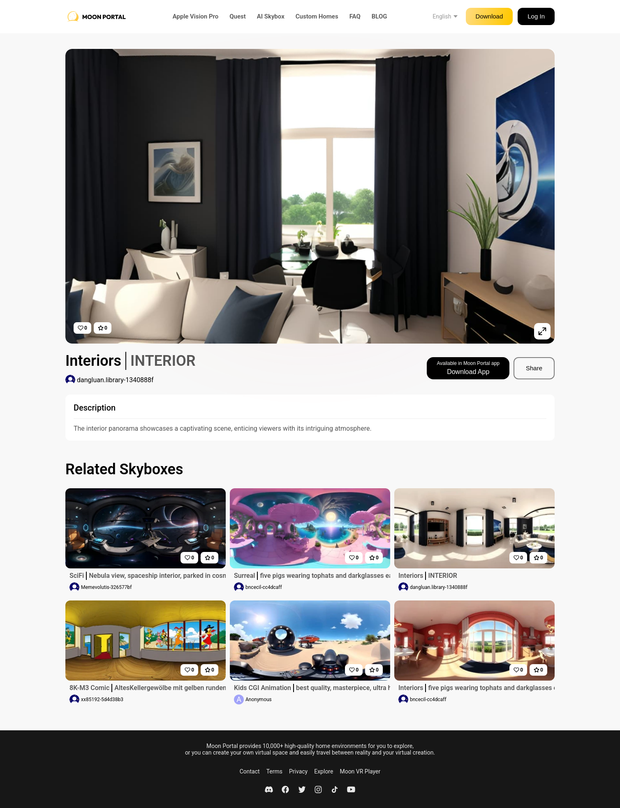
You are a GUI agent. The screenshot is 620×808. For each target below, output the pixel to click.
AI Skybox (271, 16)
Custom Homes (317, 16)
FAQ (355, 16)
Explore (323, 771)
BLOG (379, 16)
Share (534, 368)
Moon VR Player (360, 771)
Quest (237, 16)
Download (489, 16)
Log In (536, 16)
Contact (250, 771)
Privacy (298, 771)
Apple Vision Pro (196, 16)
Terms (274, 771)
